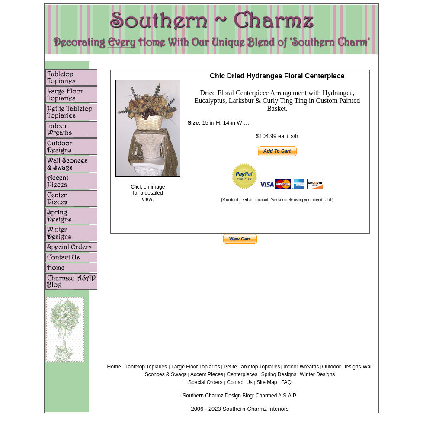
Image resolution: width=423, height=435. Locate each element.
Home (114, 367)
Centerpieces (242, 374)
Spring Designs (279, 374)
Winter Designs (317, 374)
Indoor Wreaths (301, 367)
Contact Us (240, 382)
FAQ (286, 382)
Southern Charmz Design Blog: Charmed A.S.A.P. (240, 396)
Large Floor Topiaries (195, 367)
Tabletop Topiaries (146, 367)
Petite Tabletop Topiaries (252, 367)
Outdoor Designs (341, 367)
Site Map (267, 382)
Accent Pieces (206, 374)
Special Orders (205, 382)
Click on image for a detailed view (148, 193)
